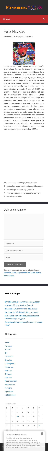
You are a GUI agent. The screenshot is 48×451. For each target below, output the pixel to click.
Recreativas (10, 384)
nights (29, 186)
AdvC (7, 342)
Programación (11, 381)
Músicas (8, 370)
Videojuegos (31, 183)
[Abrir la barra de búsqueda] (44, 19)
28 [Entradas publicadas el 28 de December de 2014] (39, 426)
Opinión (8, 377)
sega (18, 186)
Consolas (11, 183)
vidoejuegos (38, 186)
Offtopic (8, 374)
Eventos (8, 360)
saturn (23, 186)
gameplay (11, 186)
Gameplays (20, 183)
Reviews (8, 388)
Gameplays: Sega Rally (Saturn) (20, 189)
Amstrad (8, 346)
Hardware (9, 367)
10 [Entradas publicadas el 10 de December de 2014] (18, 417)
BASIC (8, 349)
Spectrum (9, 391)
